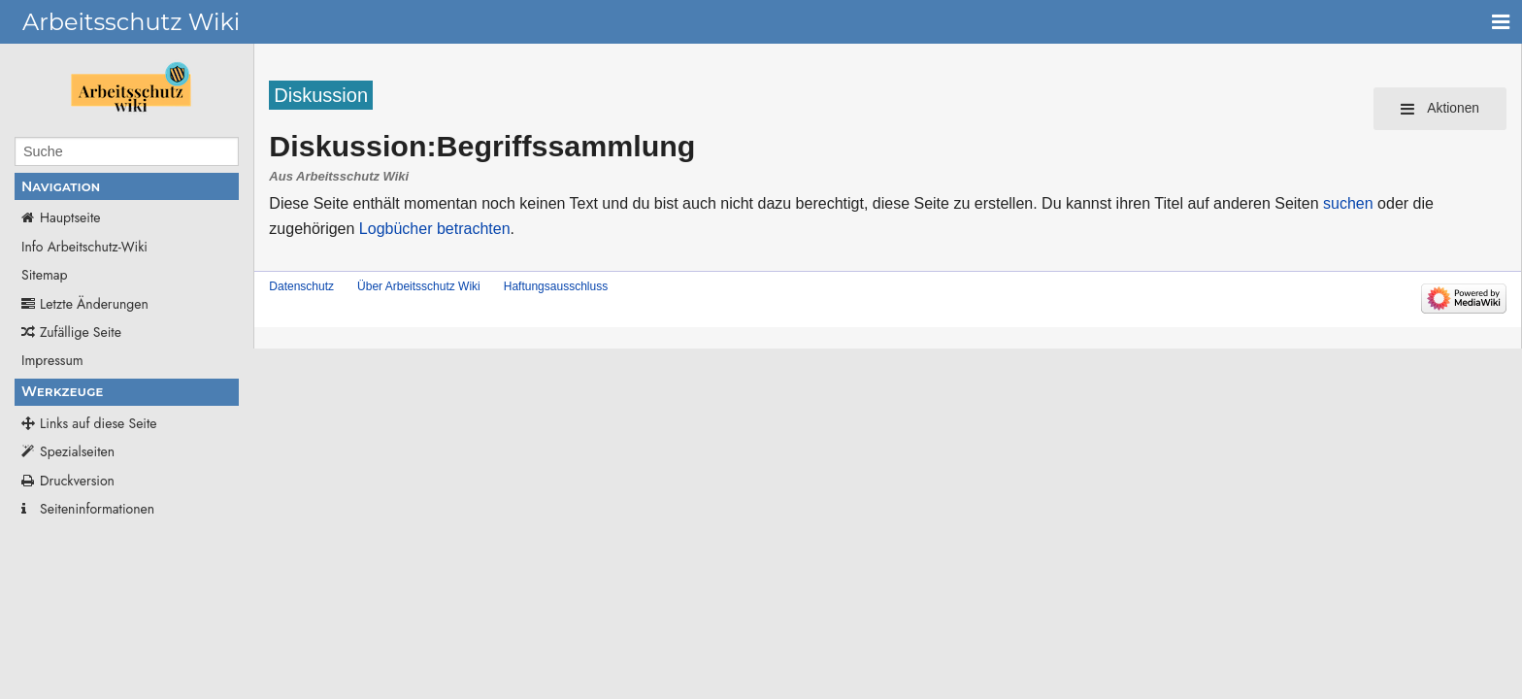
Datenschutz (301, 286)
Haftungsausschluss (556, 286)
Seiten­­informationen (97, 508)
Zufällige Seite (80, 332)
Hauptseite (70, 217)
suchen (1348, 203)
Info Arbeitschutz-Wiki (84, 246)
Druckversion (77, 480)
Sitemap (44, 274)
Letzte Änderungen (94, 304)
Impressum (52, 360)
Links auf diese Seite (98, 423)
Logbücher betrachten (435, 228)
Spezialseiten (77, 451)
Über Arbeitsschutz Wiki (418, 286)
